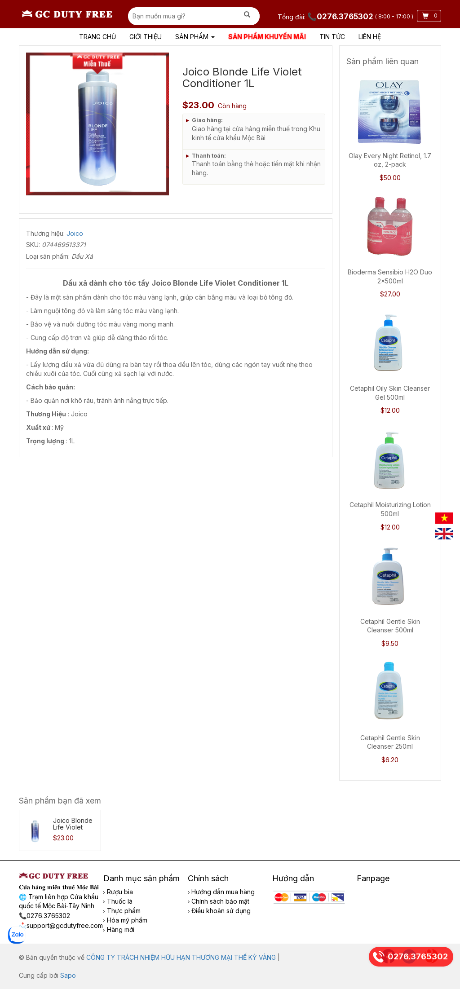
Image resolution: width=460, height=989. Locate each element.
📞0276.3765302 (341, 16)
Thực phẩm (122, 910)
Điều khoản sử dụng (219, 910)
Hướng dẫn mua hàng (221, 892)
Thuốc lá (118, 901)
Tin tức (332, 36)
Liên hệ (369, 36)
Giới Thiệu (145, 36)
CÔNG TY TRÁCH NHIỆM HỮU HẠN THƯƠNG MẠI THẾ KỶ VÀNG (181, 957)
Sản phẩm (195, 36)
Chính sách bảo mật (218, 901)
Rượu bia (118, 892)
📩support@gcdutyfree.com (61, 925)
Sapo (68, 975)
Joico (74, 233)
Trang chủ (97, 36)
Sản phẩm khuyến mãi (267, 36)
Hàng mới (118, 929)
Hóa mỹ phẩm (125, 920)
